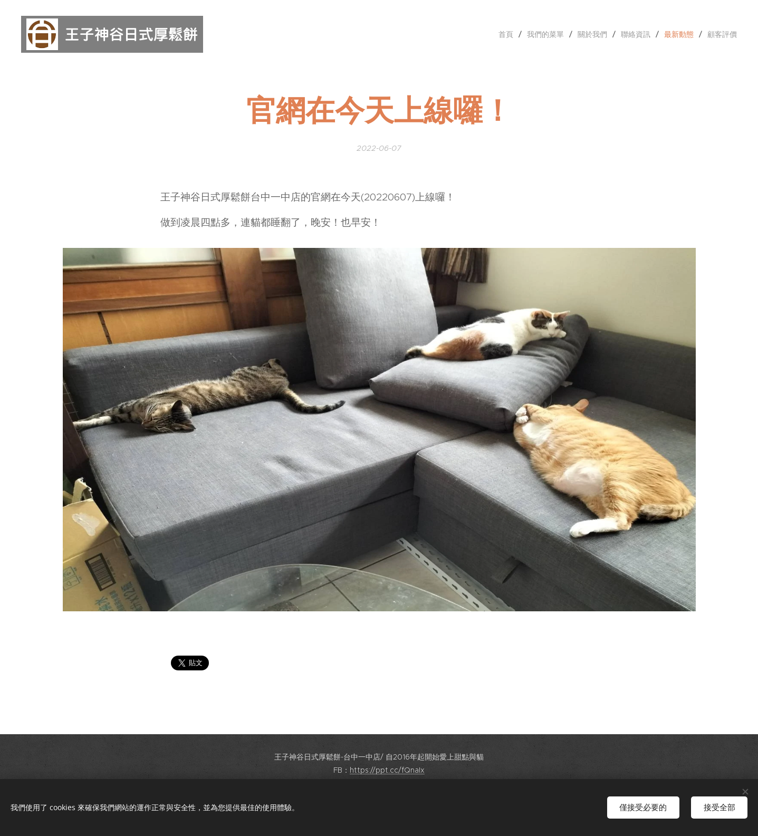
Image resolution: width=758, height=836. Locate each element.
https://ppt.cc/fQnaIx (387, 770)
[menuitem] (509, 34)
